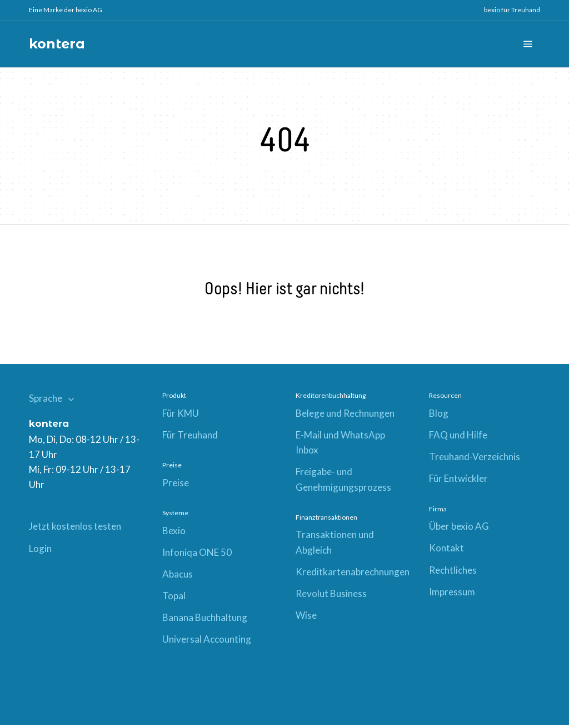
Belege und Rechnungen (345, 413)
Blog (438, 413)
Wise (306, 615)
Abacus (177, 574)
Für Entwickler (458, 478)
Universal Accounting (206, 639)
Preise (175, 483)
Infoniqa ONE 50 (197, 552)
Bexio (174, 530)
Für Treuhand (190, 435)
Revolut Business (331, 593)
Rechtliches (453, 570)
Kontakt (446, 548)
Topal (174, 595)
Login (40, 548)
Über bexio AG (459, 526)
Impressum (452, 592)
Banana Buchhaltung (204, 617)
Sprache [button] (46, 398)
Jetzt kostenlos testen (75, 526)
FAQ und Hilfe (458, 435)
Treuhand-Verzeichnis (474, 456)
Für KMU (180, 413)
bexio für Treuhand (512, 10)
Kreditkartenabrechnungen (353, 572)
